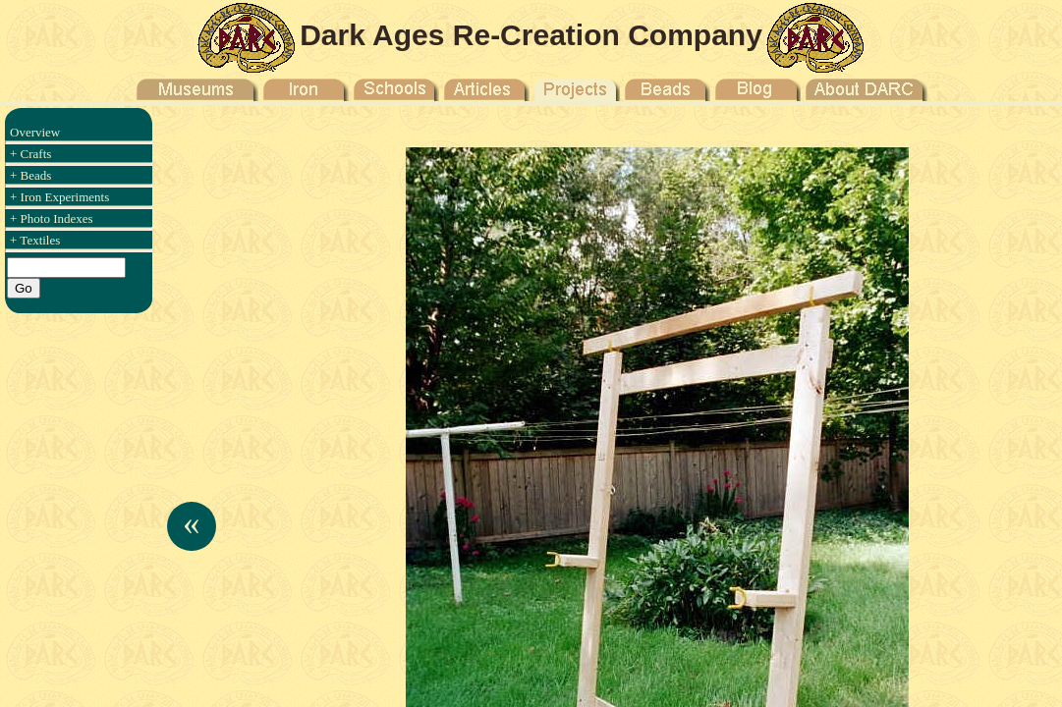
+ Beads (30, 175)
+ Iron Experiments (59, 197)
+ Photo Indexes (51, 218)
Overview (35, 132)
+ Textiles (35, 240)
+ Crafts (30, 153)
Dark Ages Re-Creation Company (531, 35)
